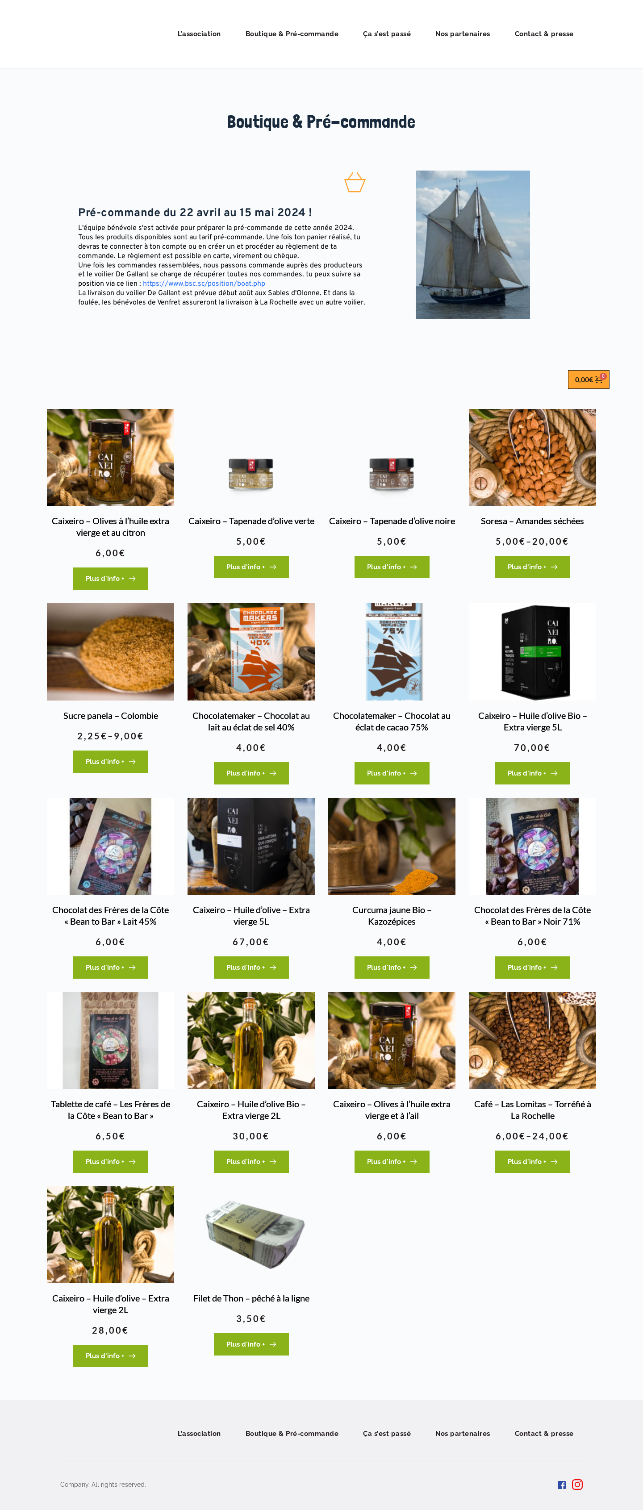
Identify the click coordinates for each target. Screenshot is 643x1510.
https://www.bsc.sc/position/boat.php (205, 283)
